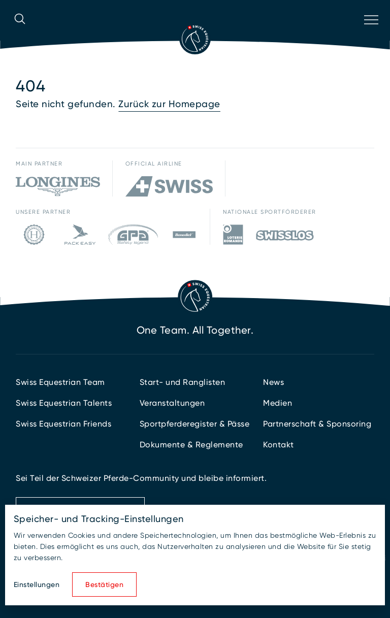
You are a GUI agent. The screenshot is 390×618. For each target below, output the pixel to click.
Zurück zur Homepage (169, 104)
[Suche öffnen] (20, 33)
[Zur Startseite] (195, 38)
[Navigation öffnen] (370, 33)
